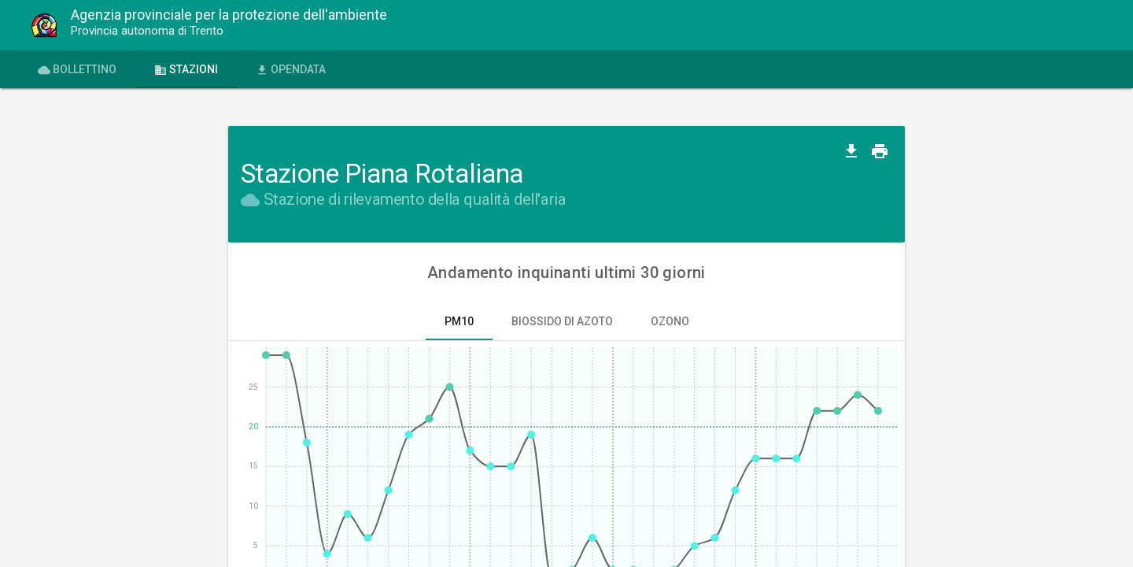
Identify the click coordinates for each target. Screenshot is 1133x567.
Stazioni (186, 69)
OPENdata (291, 69)
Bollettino (77, 69)
